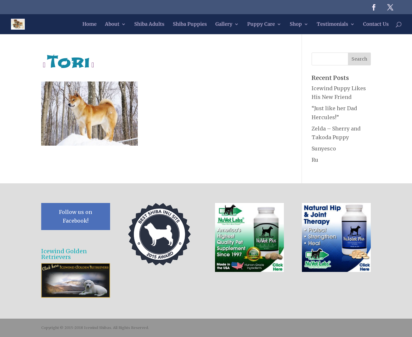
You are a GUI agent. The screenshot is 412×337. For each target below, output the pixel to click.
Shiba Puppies (190, 24)
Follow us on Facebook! (75, 216)
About (112, 24)
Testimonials (332, 24)
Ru (315, 160)
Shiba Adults (149, 24)
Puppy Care (261, 24)
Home (89, 24)
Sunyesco (324, 148)
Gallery (223, 24)
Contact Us (376, 24)
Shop (296, 24)
